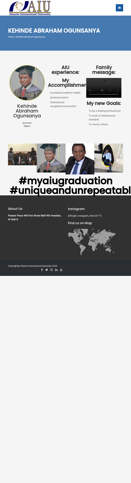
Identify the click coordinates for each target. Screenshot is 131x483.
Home (11, 37)
